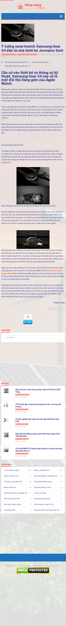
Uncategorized (9, 510)
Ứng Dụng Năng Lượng (9, 54)
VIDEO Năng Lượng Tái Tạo (44, 504)
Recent (5, 384)
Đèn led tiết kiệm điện (12, 499)
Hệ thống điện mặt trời (42, 499)
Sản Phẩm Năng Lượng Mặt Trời (15, 493)
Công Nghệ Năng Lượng (43, 481)
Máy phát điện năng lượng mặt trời (46, 510)
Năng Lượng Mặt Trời (22, 394)
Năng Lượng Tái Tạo (22, 409)
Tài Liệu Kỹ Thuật (40, 493)
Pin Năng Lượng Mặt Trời (13, 481)
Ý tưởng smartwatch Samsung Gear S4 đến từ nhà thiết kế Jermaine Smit (32, 48)
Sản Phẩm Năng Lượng (12, 504)
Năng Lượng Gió (10, 487)
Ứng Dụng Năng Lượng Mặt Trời (27, 54)
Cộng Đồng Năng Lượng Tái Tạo (31, 566)
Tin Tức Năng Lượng (22, 439)
